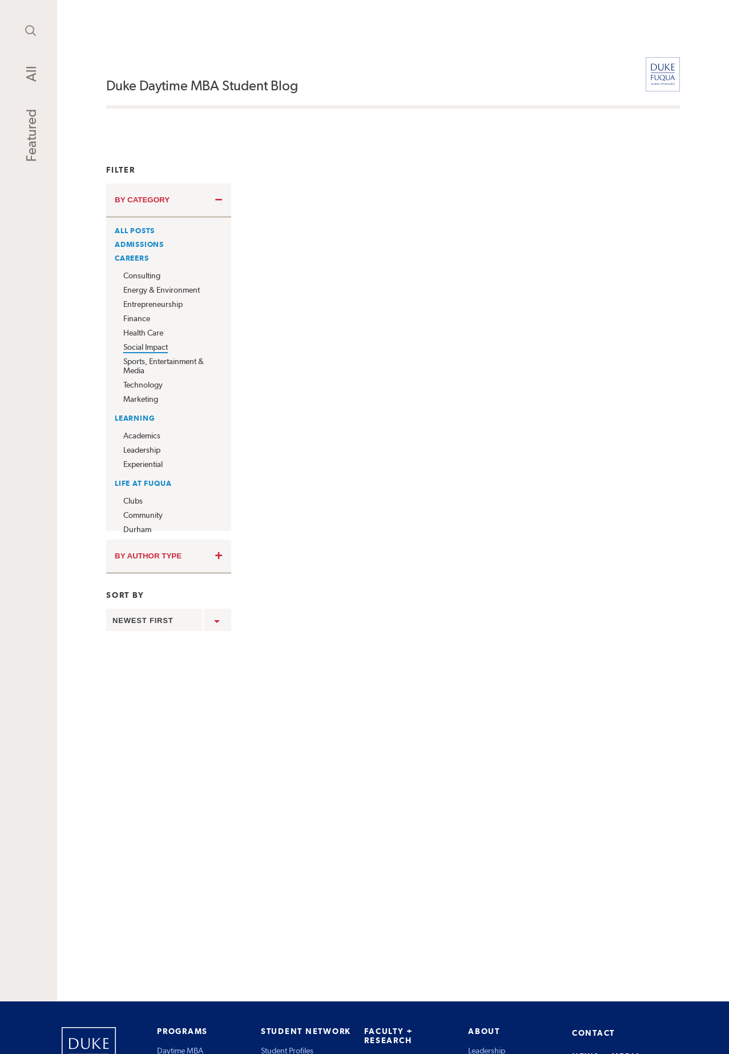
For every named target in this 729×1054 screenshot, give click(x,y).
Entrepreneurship (153, 304)
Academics (141, 435)
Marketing (140, 399)
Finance (136, 318)
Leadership (141, 449)
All (31, 74)
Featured (31, 135)
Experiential (143, 464)
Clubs (133, 500)
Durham (137, 529)
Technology (143, 384)
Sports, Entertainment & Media (163, 366)
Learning (135, 418)
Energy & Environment (161, 289)
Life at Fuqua (143, 483)
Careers (132, 258)
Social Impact (145, 347)
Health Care (143, 332)
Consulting (141, 275)
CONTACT (593, 1032)
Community (143, 515)
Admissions (139, 244)
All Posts (135, 230)
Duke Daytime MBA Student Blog (202, 85)
